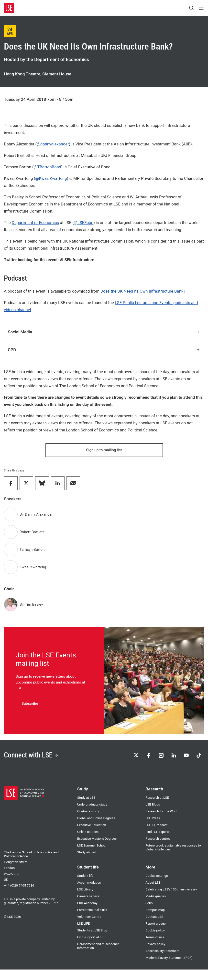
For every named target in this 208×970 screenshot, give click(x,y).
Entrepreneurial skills (92, 910)
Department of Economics (35, 222)
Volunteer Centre (89, 917)
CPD (104, 349)
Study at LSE (86, 798)
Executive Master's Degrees (97, 839)
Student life (85, 876)
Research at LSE (157, 798)
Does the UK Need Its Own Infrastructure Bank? (142, 291)
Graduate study (88, 812)
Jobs (149, 903)
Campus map (155, 910)
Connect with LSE (31, 755)
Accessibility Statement (162, 951)
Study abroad (86, 853)
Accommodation (89, 883)
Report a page (155, 924)
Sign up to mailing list (104, 450)
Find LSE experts (157, 832)
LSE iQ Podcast (156, 825)
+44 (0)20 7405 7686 (19, 886)
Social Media (104, 331)
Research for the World (161, 812)
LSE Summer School (91, 846)
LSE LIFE (83, 924)
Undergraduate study (92, 805)
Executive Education (91, 825)
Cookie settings (156, 876)
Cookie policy (155, 931)
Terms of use (154, 937)
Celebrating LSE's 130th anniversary (171, 890)
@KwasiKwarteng (51, 178)
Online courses (88, 832)
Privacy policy (155, 944)
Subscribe (30, 703)
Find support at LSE (91, 937)
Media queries (155, 897)
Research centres (157, 839)
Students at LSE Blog (92, 931)
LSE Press (152, 818)
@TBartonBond (47, 167)
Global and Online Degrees (96, 818)
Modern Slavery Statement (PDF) (168, 958)
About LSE (152, 883)
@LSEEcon (83, 222)
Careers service (88, 897)
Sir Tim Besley (31, 604)
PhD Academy (87, 903)
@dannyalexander (53, 144)
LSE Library (85, 890)
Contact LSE (154, 917)
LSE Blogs (152, 805)
